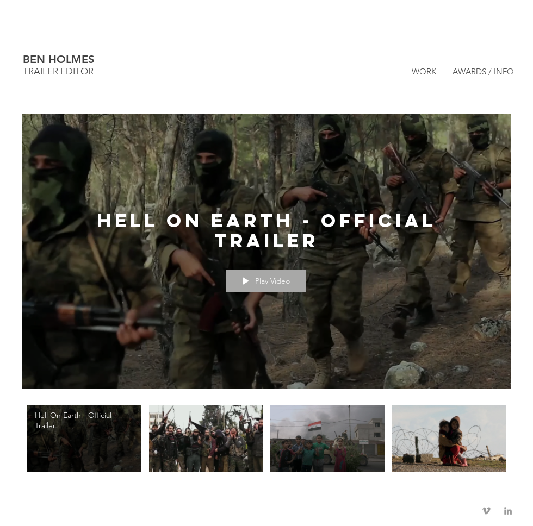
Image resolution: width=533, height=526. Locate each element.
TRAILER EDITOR (58, 71)
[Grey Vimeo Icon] (486, 510)
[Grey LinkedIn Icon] (508, 510)
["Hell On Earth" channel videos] (266, 441)
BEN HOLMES (58, 59)
